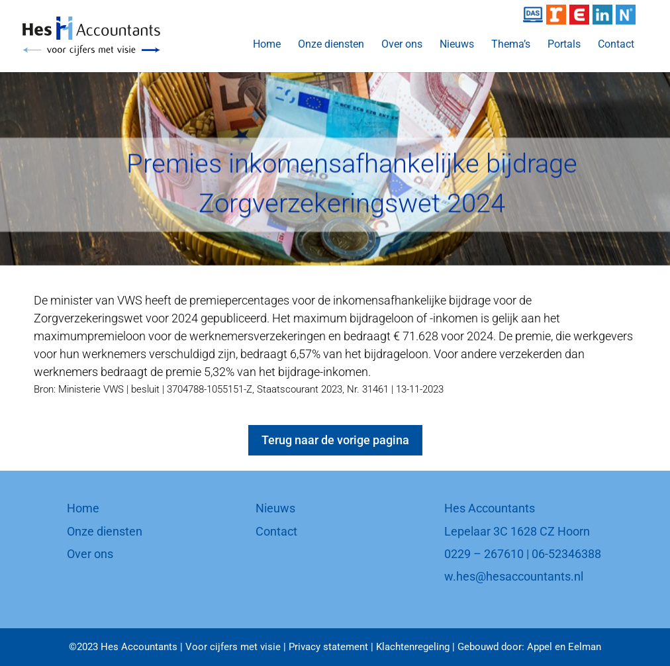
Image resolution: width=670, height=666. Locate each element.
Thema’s (510, 45)
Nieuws (457, 45)
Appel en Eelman (564, 647)
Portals (564, 45)
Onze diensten (331, 45)
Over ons (401, 45)
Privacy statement (328, 647)
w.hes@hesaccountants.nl (513, 576)
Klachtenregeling (413, 647)
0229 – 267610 (484, 554)
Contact (616, 45)
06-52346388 (566, 554)
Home (267, 45)
